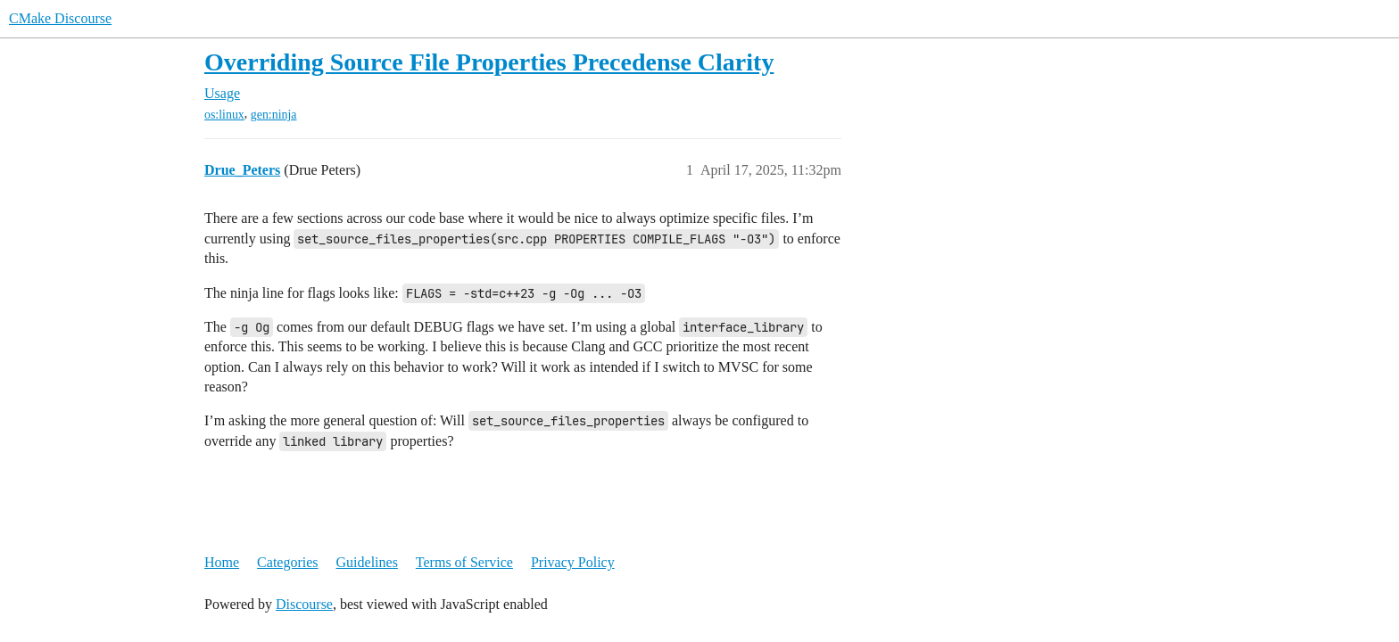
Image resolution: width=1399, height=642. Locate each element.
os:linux (224, 114)
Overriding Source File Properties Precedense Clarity (489, 62)
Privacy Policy (573, 562)
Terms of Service (464, 562)
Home (221, 562)
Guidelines (367, 562)
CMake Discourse (60, 18)
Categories (287, 562)
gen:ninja (274, 114)
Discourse (304, 604)
